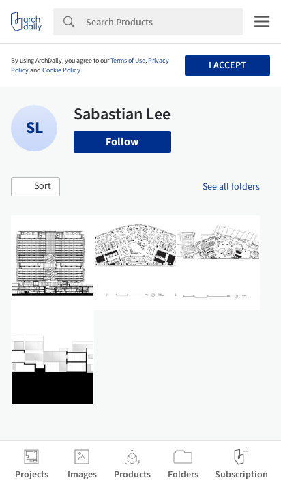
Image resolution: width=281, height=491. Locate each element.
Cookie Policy (61, 70)
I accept (227, 65)
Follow (122, 141)
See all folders (231, 187)
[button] (35, 186)
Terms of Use (127, 60)
